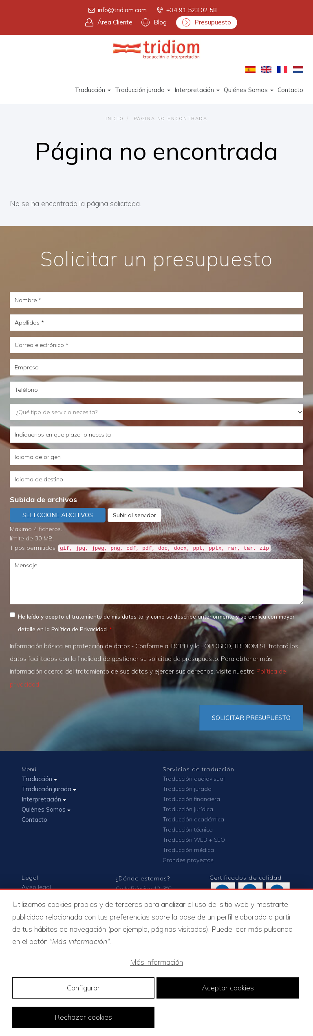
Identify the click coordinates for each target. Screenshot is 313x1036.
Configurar (83, 987)
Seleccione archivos (57, 515)
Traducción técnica (188, 829)
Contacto (290, 90)
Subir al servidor (134, 515)
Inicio (115, 118)
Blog (154, 22)
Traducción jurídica (188, 809)
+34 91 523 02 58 (186, 10)
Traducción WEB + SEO (194, 839)
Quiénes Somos (248, 90)
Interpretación (197, 90)
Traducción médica (188, 850)
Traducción (93, 90)
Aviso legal (36, 887)
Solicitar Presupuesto (251, 718)
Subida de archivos (43, 499)
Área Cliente (108, 22)
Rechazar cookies (83, 1017)
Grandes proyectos (188, 860)
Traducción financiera (191, 799)
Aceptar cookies (228, 987)
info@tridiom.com (117, 10)
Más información (156, 962)
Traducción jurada (142, 90)
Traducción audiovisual (194, 778)
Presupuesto (206, 22)
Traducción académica (193, 819)
